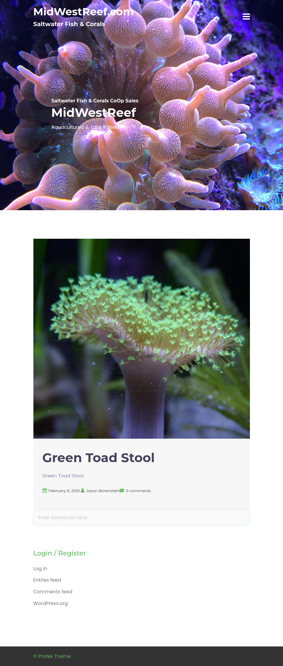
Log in (40, 568)
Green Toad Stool (98, 457)
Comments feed (52, 591)
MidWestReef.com (83, 11)
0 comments (138, 491)
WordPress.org (50, 603)
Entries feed (47, 580)
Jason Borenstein (102, 491)
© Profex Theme (52, 656)
